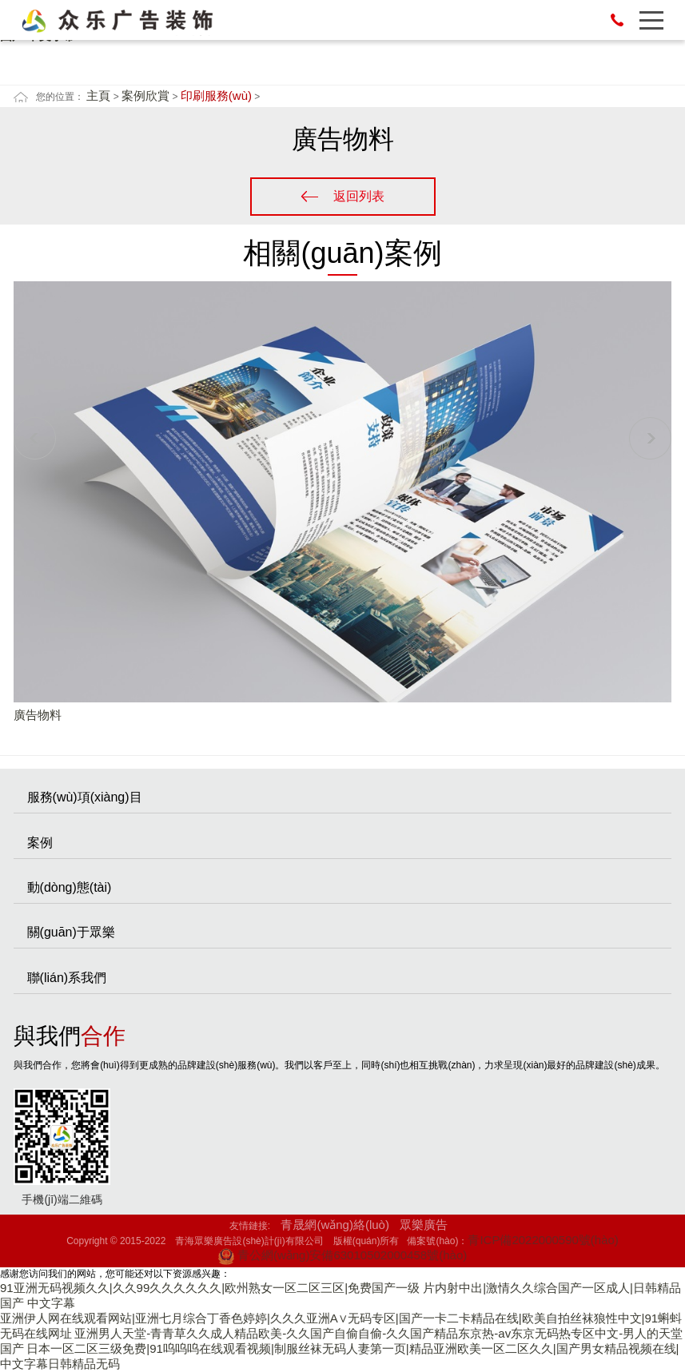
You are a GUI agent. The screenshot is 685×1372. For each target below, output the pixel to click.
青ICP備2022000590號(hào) (543, 1240)
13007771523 (617, 20)
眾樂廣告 (424, 1224)
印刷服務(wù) (216, 95)
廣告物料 (38, 715)
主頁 (98, 95)
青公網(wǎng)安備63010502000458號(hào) (342, 1255)
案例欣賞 (145, 95)
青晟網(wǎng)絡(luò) (335, 1224)
